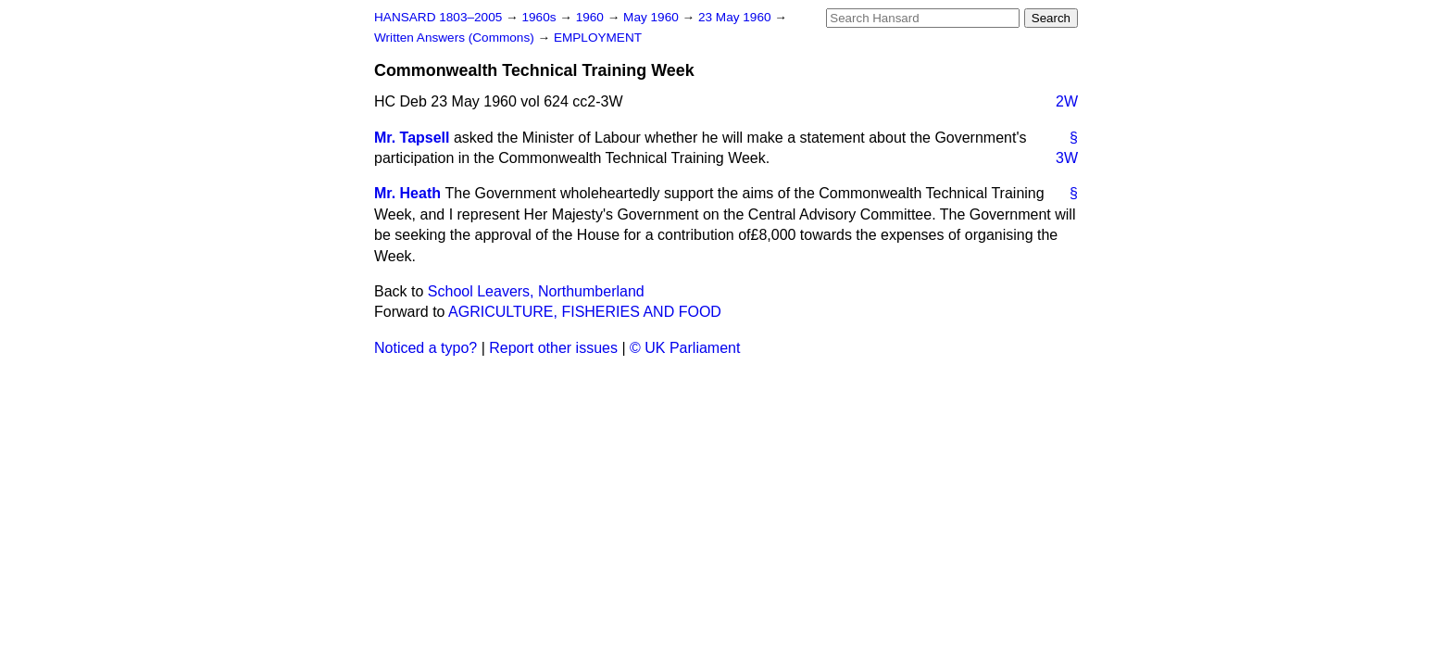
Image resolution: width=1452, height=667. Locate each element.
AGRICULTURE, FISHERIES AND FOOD (584, 312)
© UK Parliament (685, 348)
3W (1067, 158)
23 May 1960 (736, 17)
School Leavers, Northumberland (536, 291)
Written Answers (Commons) (456, 37)
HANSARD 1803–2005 (438, 17)
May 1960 (652, 17)
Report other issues (553, 348)
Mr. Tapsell (412, 137)
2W (1067, 101)
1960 (591, 17)
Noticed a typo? (425, 348)
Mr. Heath (407, 193)
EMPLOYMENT (598, 37)
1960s (540, 17)
